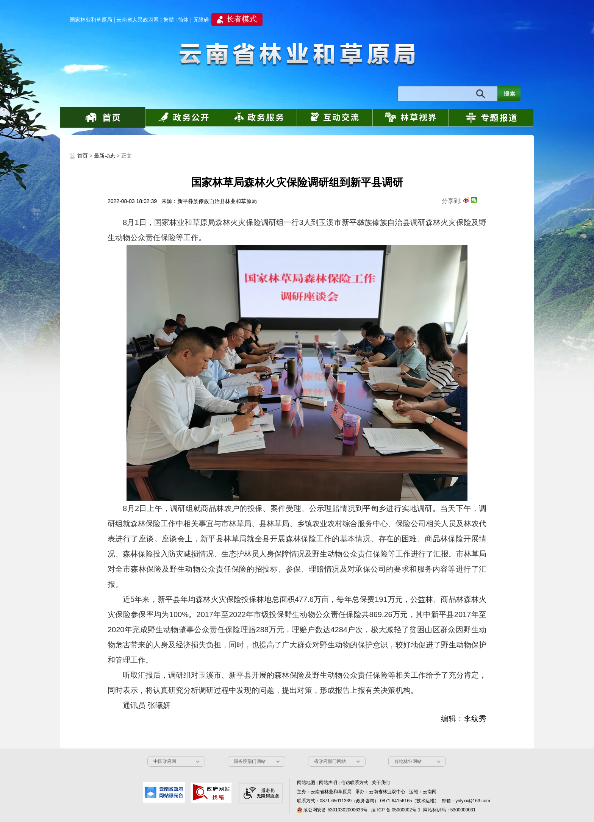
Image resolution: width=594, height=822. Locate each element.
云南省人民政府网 (137, 20)
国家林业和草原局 (91, 20)
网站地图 (306, 782)
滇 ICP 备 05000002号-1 (395, 810)
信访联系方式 (354, 782)
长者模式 (242, 19)
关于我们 (381, 782)
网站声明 (328, 782)
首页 (82, 156)
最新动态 (104, 156)
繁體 (168, 20)
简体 (183, 20)
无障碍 (201, 20)
